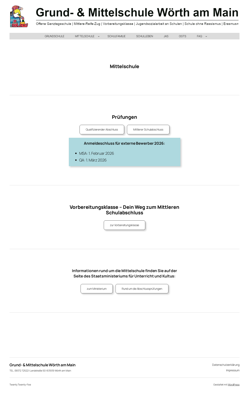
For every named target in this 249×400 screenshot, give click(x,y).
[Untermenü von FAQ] (206, 36)
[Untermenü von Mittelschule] (99, 36)
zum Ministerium (97, 289)
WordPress (233, 384)
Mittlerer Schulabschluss (148, 129)
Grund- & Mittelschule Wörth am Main (43, 365)
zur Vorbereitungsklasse (124, 225)
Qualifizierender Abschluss (102, 129)
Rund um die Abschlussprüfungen (142, 289)
